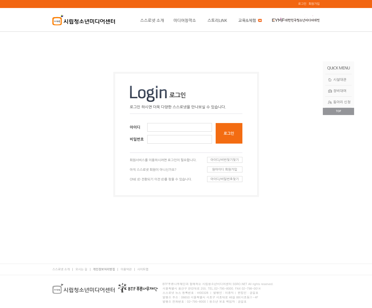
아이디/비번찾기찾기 (224, 159)
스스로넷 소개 (152, 20)
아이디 (135, 127)
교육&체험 (249, 20)
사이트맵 (142, 269)
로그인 (302, 3)
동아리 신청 (342, 102)
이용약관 (126, 269)
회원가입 (314, 3)
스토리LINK (217, 20)
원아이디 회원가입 (224, 169)
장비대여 (339, 91)
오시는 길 (81, 269)
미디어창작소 (184, 20)
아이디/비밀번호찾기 (224, 179)
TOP (338, 111)
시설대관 (339, 79)
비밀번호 (137, 139)
